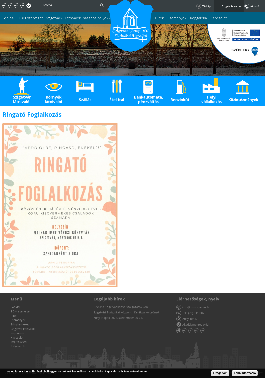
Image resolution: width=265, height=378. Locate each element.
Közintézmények (243, 99)
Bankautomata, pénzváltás (148, 99)
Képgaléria (198, 18)
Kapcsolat (219, 18)
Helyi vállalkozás (211, 99)
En (11, 5)
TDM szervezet (30, 18)
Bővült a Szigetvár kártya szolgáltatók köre (121, 307)
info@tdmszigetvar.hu (196, 307)
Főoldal (8, 18)
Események (177, 18)
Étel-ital (116, 99)
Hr (22, 5)
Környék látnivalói (53, 99)
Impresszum (19, 342)
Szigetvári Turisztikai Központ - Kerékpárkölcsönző (126, 312)
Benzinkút (180, 99)
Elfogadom (220, 373)
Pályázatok (18, 346)
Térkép (206, 6)
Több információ (245, 373)
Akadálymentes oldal (28, 5)
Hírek (159, 18)
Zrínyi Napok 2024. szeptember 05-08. (118, 318)
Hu (4, 5)
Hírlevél (255, 6)
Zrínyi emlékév (20, 324)
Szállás (85, 99)
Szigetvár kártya (232, 6)
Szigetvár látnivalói (22, 99)
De (16, 5)
